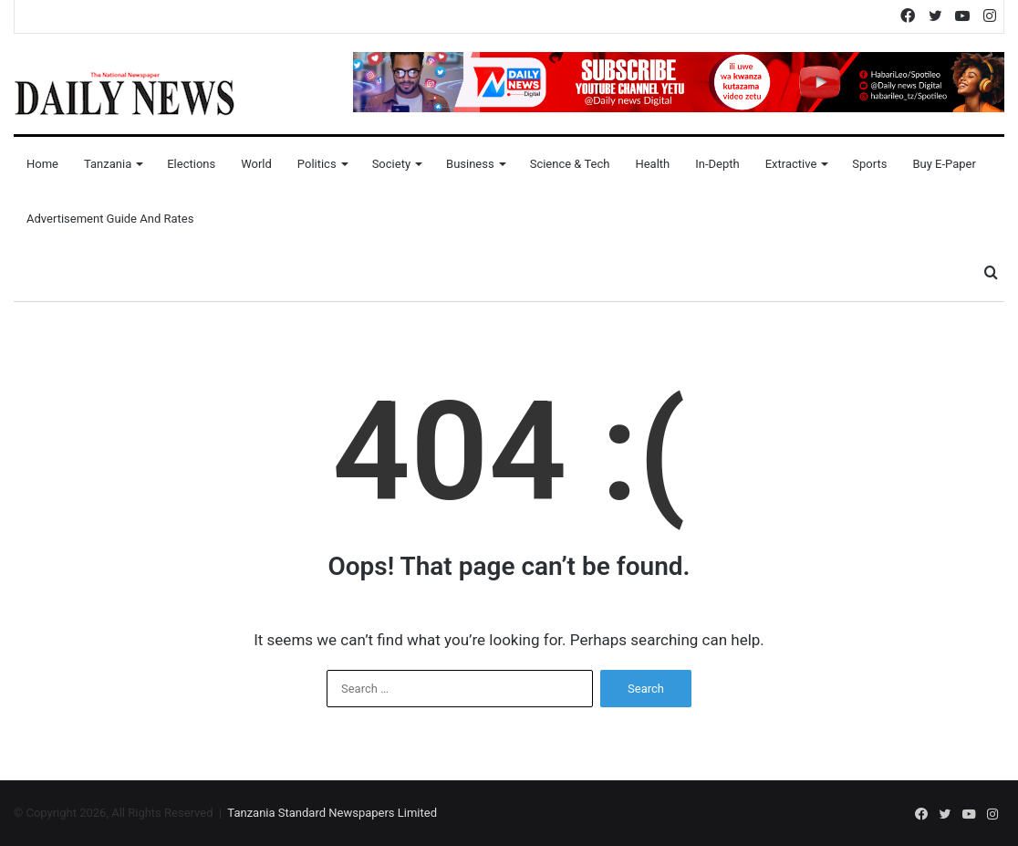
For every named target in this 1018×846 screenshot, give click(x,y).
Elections (191, 164)
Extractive (791, 164)
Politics (317, 164)
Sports (869, 164)
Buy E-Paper (943, 164)
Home (42, 164)
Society (391, 164)
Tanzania (107, 164)
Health (652, 164)
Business (470, 164)
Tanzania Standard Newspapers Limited (332, 813)
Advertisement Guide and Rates (109, 218)
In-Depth (717, 164)
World (256, 164)
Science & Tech (570, 164)
